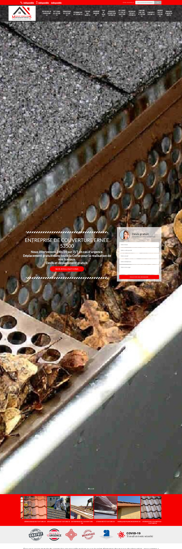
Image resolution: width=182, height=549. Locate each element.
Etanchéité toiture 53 (151, 13)
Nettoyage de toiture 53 (56, 13)
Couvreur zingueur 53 (96, 13)
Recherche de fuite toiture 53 (132, 13)
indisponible (27, 2)
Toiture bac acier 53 (87, 13)
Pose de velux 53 (103, 13)
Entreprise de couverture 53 (46, 13)
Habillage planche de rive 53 (168, 13)
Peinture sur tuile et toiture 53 (141, 13)
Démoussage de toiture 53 (67, 13)
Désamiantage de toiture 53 (77, 13)
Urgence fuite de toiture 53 (160, 13)
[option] (32, 509)
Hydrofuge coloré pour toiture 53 (111, 13)
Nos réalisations (66, 269)
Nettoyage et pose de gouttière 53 (122, 13)
